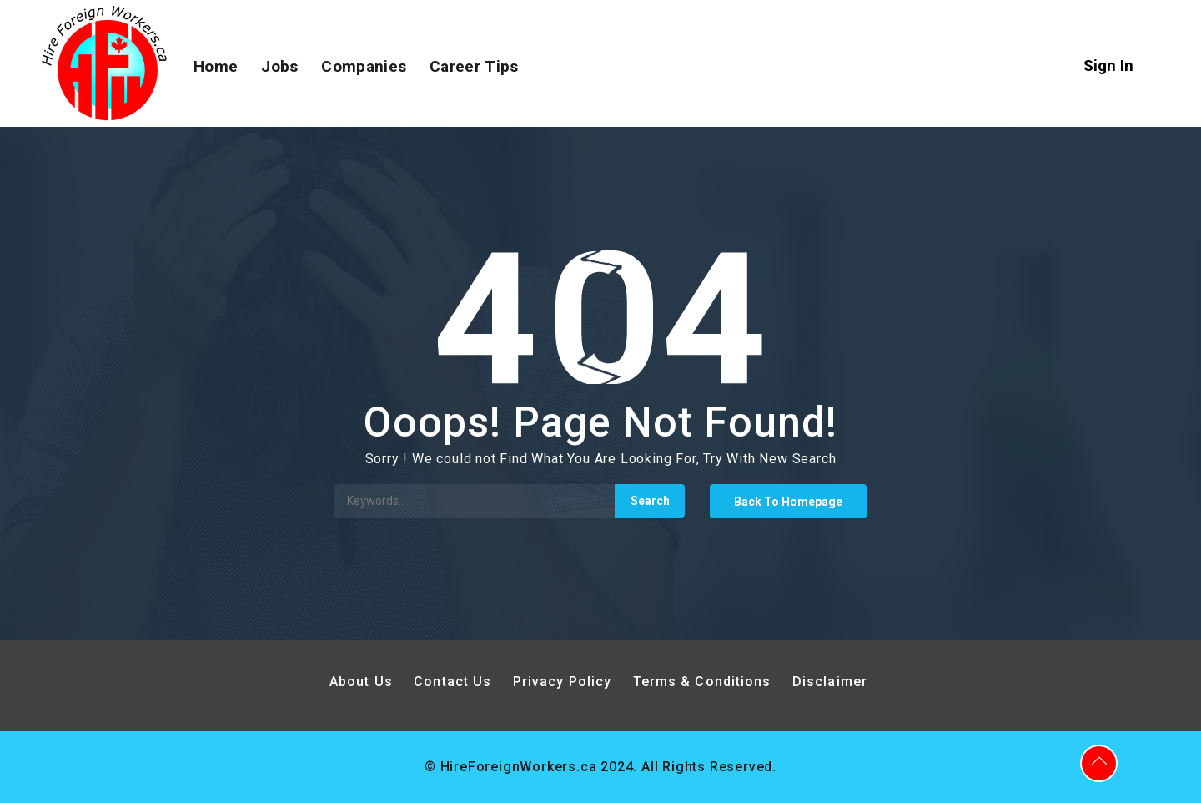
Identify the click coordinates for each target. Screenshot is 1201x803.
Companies (363, 66)
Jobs (279, 66)
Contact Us (452, 681)
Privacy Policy (564, 681)
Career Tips (474, 66)
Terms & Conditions (702, 681)
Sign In (1108, 65)
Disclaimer (829, 681)
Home (215, 66)
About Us (361, 681)
